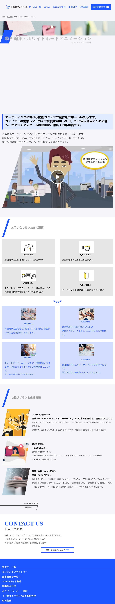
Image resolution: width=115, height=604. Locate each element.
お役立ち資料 (59, 7)
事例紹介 (72, 7)
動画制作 (7, 600)
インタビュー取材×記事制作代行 (19, 596)
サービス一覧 (35, 7)
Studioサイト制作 (12, 581)
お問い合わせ (101, 7)
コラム (47, 7)
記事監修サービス (11, 576)
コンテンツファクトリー (15, 572)
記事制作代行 (9, 586)
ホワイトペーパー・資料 (15, 591)
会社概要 (84, 7)
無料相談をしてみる (57, 550)
